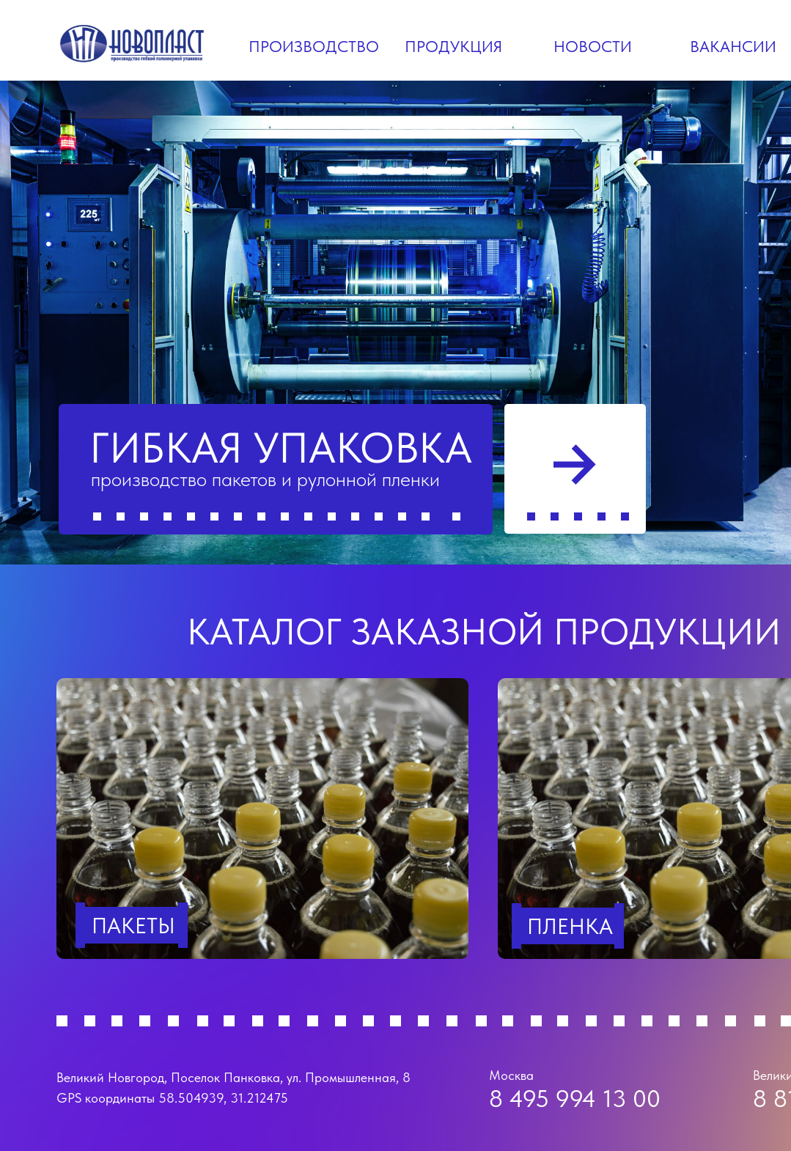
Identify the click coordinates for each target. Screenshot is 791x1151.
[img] (262, 818)
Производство (314, 46)
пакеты (133, 925)
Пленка (570, 926)
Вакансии (733, 46)
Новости (592, 46)
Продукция (453, 46)
